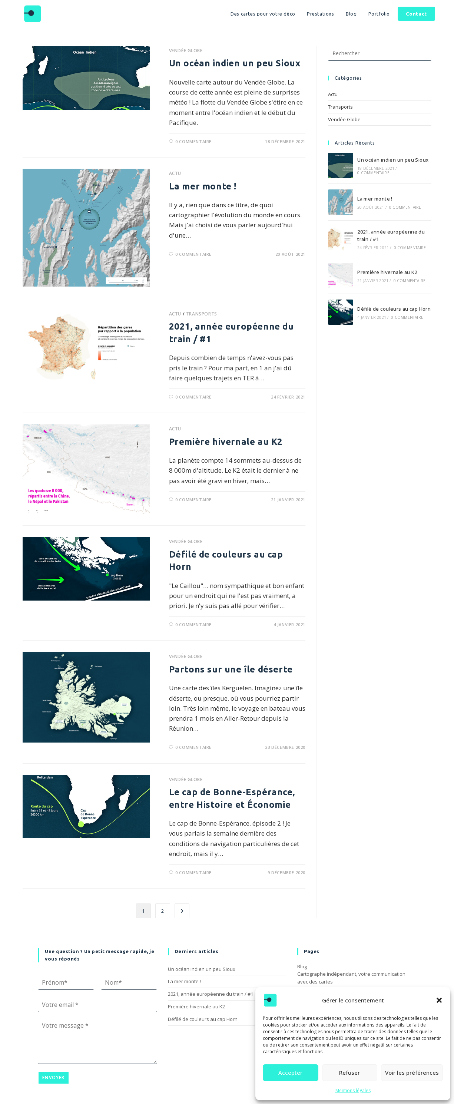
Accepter (290, 1072)
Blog (302, 966)
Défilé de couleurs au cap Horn (394, 308)
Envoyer (53, 1077)
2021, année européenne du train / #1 (210, 994)
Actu (175, 173)
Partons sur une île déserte (231, 669)
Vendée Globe (186, 50)
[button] (439, 1000)
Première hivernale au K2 (226, 442)
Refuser (349, 1072)
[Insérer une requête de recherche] (379, 53)
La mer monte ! (202, 186)
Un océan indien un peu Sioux (235, 63)
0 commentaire (193, 141)
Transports (201, 314)
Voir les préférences (412, 1072)
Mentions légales (353, 1090)
